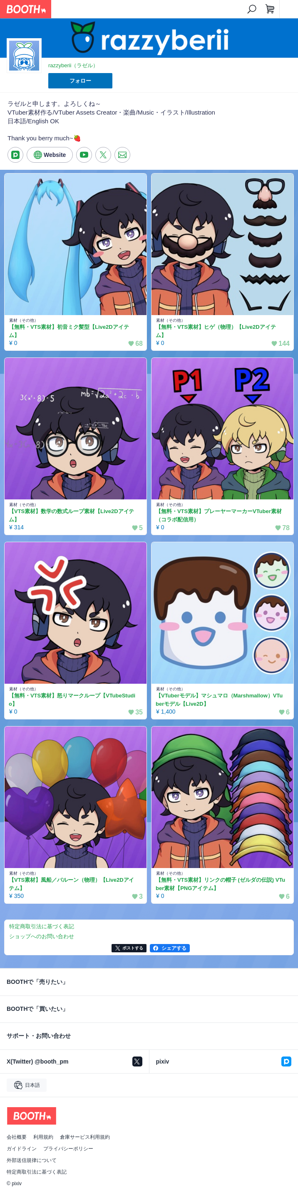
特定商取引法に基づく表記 (37, 1171)
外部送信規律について (32, 1160)
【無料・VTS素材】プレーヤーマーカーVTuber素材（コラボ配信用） (219, 515)
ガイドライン (22, 1148)
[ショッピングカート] (270, 9)
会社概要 (17, 1137)
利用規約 (43, 1137)
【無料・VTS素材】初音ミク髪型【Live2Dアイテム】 (69, 331)
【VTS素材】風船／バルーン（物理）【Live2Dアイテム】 (71, 884)
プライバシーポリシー (68, 1148)
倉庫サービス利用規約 (85, 1137)
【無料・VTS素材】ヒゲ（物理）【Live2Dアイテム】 (216, 331)
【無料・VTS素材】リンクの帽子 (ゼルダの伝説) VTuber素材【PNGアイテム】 (220, 884)
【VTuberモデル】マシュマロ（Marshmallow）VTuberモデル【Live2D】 (219, 699)
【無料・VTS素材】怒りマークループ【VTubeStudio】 (72, 699)
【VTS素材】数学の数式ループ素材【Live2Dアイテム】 (71, 515)
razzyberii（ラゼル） (73, 65)
